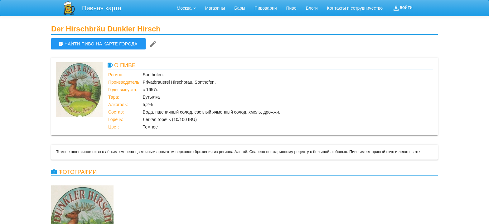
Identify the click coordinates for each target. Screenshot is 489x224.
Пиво (291, 8)
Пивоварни (265, 8)
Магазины (215, 8)
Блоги (311, 8)
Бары (239, 8)
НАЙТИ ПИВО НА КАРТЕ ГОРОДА (98, 43)
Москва (186, 8)
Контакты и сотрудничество (355, 8)
